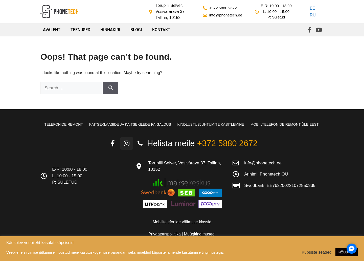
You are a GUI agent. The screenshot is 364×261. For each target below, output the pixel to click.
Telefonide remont (63, 124)
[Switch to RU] (312, 15)
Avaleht (51, 29)
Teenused (80, 29)
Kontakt (161, 29)
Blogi (136, 29)
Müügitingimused (199, 234)
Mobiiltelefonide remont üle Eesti (285, 124)
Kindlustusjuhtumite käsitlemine (210, 124)
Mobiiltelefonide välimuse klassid (182, 222)
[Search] (110, 88)
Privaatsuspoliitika (165, 234)
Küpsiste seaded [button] (316, 252)
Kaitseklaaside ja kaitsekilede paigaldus (130, 124)
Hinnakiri (110, 29)
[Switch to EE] (312, 8)
